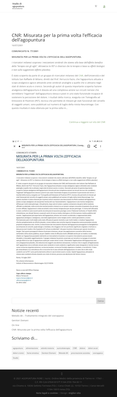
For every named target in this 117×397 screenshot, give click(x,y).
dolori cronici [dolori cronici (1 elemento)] (18, 353)
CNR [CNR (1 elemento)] (75, 348)
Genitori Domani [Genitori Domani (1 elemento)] (49, 353)
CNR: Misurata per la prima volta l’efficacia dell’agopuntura (42, 329)
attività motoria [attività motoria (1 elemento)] (47, 348)
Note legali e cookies (47, 393)
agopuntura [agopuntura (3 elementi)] (18, 348)
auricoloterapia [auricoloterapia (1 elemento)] (63, 348)
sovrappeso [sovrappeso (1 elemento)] (98, 353)
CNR (81, 75)
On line (15, 325)
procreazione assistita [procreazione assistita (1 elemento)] (80, 353)
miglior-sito (75, 393)
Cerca (101, 300)
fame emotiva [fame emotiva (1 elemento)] (33, 353)
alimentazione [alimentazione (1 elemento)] (32, 348)
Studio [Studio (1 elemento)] (15, 358)
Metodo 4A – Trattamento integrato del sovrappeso (38, 315)
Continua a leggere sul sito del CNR (87, 122)
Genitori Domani (20, 320)
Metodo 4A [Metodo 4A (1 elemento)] (63, 353)
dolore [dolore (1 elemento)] (82, 348)
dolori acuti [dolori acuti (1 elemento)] (93, 348)
